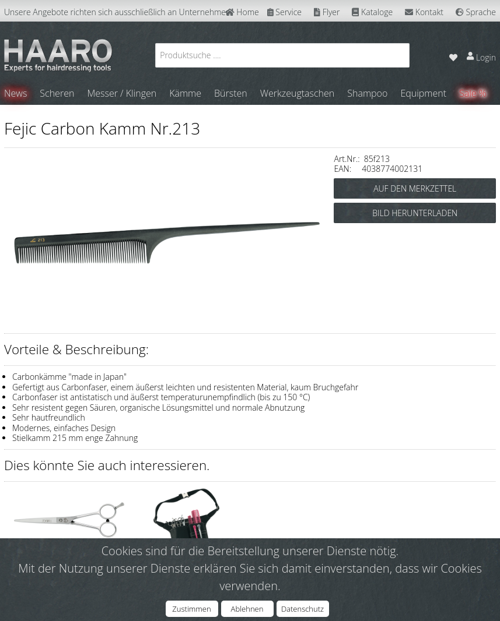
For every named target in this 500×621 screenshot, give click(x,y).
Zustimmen (191, 609)
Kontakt (424, 11)
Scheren (57, 93)
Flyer (327, 11)
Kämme (185, 93)
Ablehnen (247, 609)
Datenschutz (302, 609)
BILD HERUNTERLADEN (414, 212)
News (15, 93)
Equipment (423, 93)
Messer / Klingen (121, 93)
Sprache (476, 11)
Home (242, 11)
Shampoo (367, 93)
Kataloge (372, 11)
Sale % (473, 93)
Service (284, 11)
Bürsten (230, 93)
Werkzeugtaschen (297, 93)
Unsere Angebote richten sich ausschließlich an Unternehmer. (117, 11)
